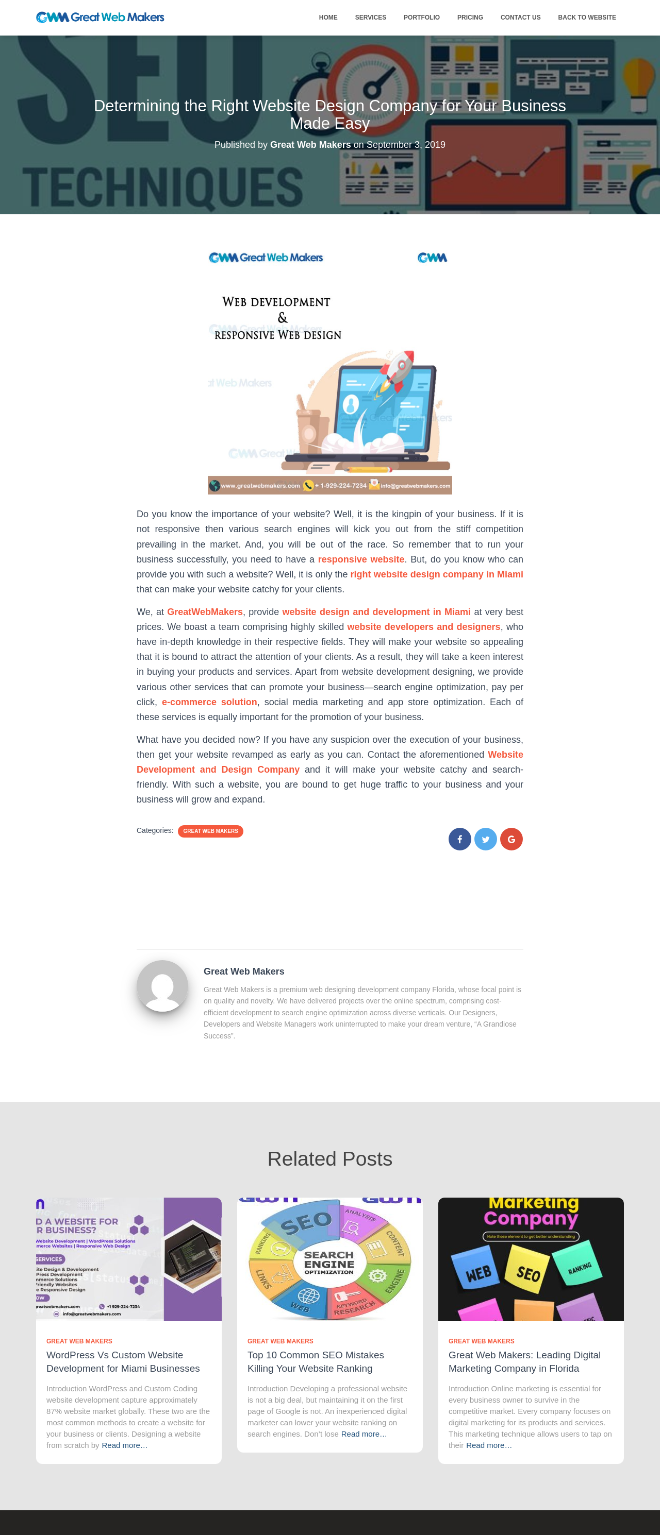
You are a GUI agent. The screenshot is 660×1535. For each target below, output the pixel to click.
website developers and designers (424, 627)
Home (328, 17)
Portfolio (422, 17)
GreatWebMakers (205, 612)
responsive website (361, 559)
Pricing (470, 17)
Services (370, 17)
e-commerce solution (209, 702)
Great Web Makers (210, 831)
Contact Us (521, 17)
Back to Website (587, 17)
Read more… (125, 1445)
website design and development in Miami (377, 612)
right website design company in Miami (437, 574)
